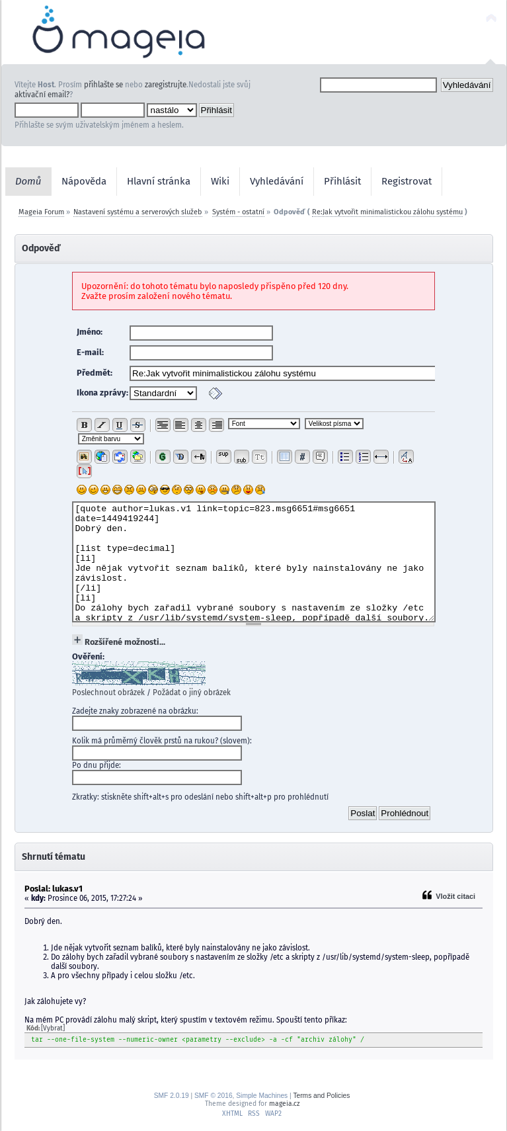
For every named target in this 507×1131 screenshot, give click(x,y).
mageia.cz (284, 1103)
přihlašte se (103, 84)
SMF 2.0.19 (171, 1095)
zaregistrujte (165, 84)
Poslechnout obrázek (108, 692)
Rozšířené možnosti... (125, 642)
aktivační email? (42, 94)
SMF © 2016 (213, 1095)
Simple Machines (262, 1095)
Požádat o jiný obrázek (192, 692)
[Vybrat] (53, 1028)
